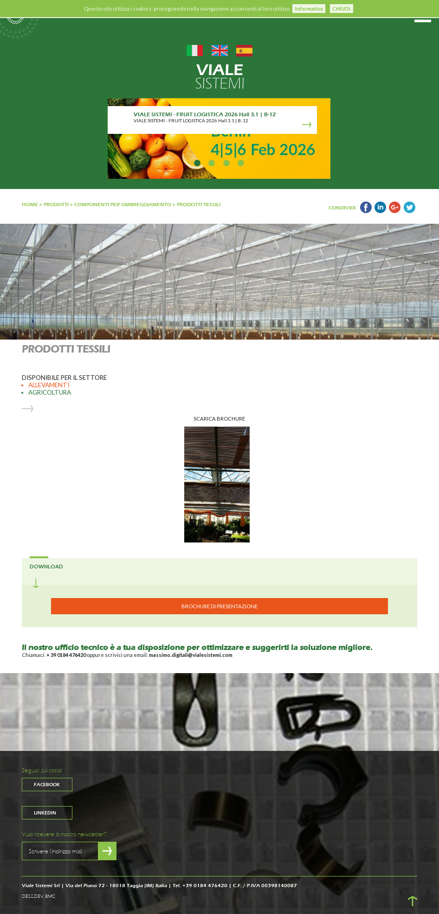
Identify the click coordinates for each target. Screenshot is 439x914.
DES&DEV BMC (38, 896)
